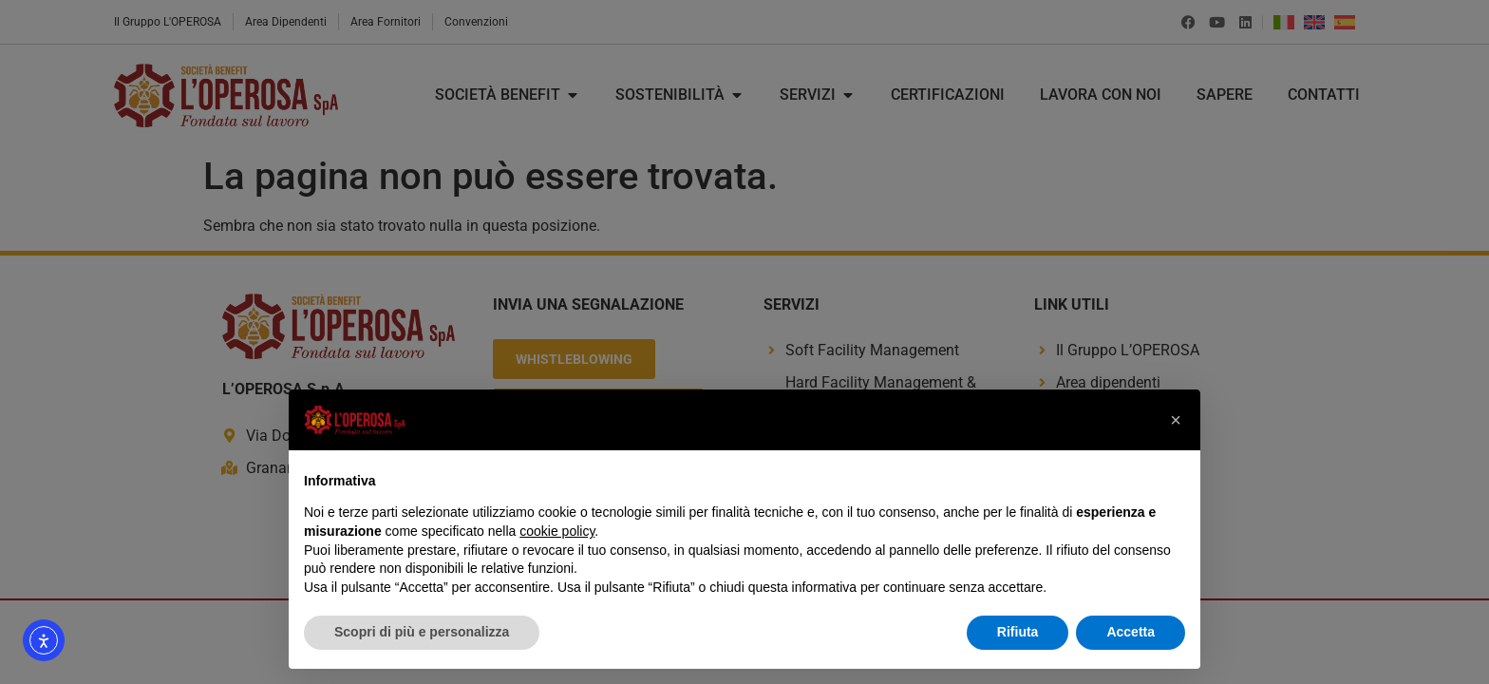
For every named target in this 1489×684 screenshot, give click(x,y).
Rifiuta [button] (1018, 631)
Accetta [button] (1130, 631)
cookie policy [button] (556, 531)
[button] (1175, 420)
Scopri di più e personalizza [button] (421, 631)
